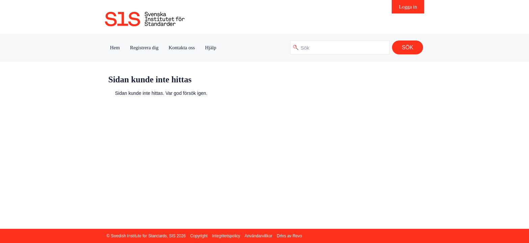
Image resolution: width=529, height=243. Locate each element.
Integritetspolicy (226, 236)
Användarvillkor (258, 236)
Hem (115, 47)
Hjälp (210, 47)
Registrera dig (144, 47)
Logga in (408, 6)
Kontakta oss (182, 47)
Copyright (198, 236)
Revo (297, 236)
